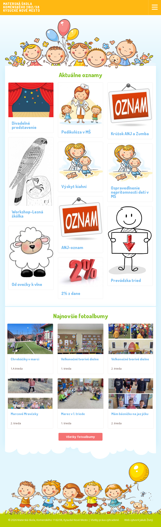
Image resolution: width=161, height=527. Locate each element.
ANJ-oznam (72, 247)
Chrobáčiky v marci (25, 359)
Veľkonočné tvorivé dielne (80, 360)
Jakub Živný (146, 521)
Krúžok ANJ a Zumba (130, 133)
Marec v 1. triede (73, 415)
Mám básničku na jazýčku (129, 415)
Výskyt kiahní (74, 186)
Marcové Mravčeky (24, 415)
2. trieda (116, 369)
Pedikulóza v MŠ (76, 132)
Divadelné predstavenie (24, 125)
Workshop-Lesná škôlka (27, 214)
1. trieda (66, 369)
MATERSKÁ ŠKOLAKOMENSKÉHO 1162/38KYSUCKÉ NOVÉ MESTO (21, 7)
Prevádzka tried (126, 280)
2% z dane (70, 293)
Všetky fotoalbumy (80, 438)
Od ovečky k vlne (27, 284)
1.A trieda (17, 369)
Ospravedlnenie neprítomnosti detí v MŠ (130, 192)
